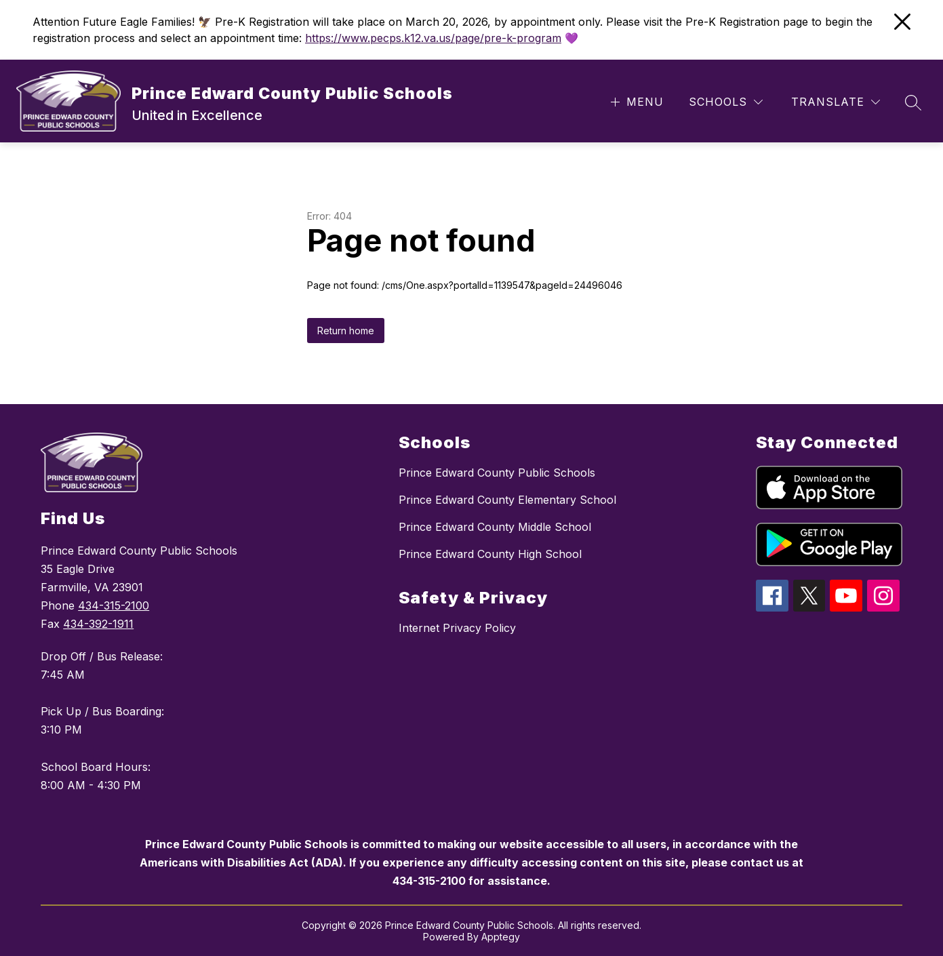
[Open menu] (635, 102)
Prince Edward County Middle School (495, 527)
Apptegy (500, 936)
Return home (345, 330)
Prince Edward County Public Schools (497, 472)
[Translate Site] (835, 102)
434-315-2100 (113, 605)
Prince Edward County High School (490, 554)
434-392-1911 (98, 624)
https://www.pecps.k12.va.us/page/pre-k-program (433, 38)
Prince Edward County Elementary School (507, 499)
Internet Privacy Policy (457, 628)
